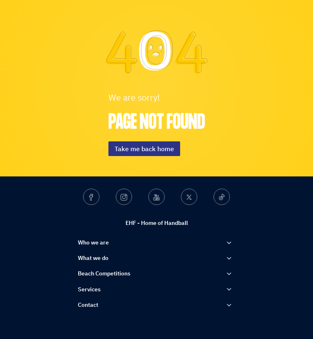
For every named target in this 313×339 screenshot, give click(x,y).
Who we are (93, 242)
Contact (88, 304)
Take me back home (144, 149)
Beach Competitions (104, 273)
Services (89, 289)
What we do (93, 258)
